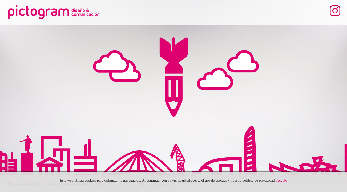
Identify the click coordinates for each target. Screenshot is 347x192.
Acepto (281, 180)
